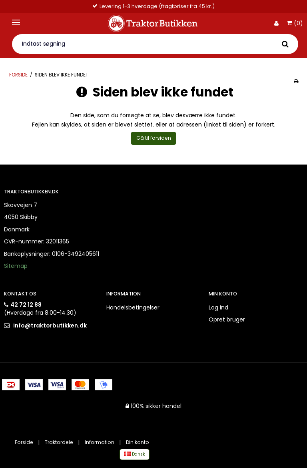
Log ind (218, 307)
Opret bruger (227, 319)
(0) (295, 23)
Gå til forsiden (153, 138)
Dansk (134, 454)
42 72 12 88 (26, 305)
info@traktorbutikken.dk (50, 325)
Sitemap (16, 266)
